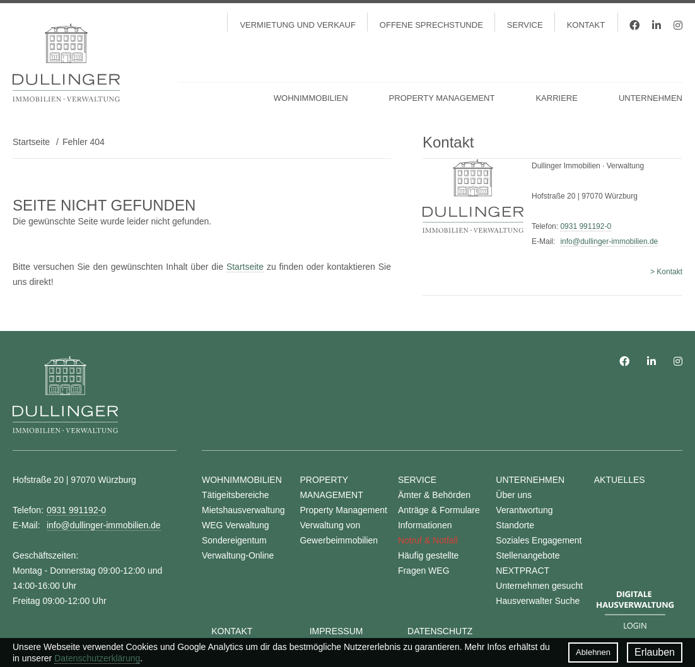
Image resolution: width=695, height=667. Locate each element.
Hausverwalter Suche (538, 601)
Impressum (336, 631)
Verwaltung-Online (238, 555)
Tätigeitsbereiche (235, 495)
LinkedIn (656, 25)
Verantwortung (524, 510)
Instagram (678, 25)
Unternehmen (650, 98)
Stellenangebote (527, 555)
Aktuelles (619, 480)
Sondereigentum (234, 540)
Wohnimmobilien (311, 98)
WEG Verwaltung (235, 525)
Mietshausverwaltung (243, 510)
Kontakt (586, 25)
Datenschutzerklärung (97, 658)
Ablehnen (593, 652)
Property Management (442, 98)
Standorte (515, 525)
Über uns (514, 495)
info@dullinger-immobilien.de (609, 241)
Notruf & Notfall (428, 540)
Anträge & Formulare (439, 510)
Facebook (634, 25)
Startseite (31, 142)
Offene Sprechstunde (431, 25)
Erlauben (654, 652)
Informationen (425, 525)
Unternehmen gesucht (539, 586)
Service (525, 25)
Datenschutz (439, 631)
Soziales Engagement (538, 540)
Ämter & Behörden (434, 495)
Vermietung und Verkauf (297, 25)
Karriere (556, 98)
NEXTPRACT (522, 571)
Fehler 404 (83, 142)
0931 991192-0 (585, 226)
